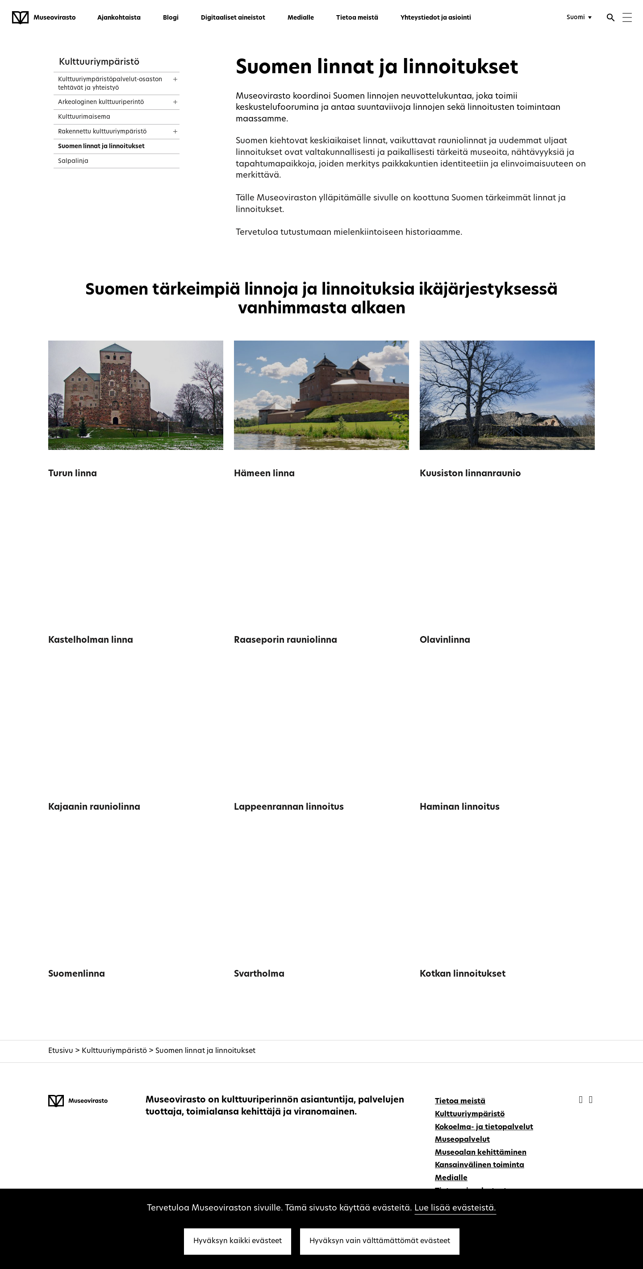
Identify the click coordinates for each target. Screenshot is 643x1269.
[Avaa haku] (610, 18)
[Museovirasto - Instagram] (591, 1100)
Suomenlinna (76, 974)
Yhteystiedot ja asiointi (436, 18)
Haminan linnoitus (460, 807)
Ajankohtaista (119, 18)
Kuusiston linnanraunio (470, 474)
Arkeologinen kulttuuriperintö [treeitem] (101, 102)
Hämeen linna (264, 474)
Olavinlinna (445, 641)
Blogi (171, 18)
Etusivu (60, 1051)
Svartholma (259, 974)
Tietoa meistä (357, 18)
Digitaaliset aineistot (233, 18)
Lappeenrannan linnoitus (289, 807)
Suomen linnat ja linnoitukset (205, 1051)
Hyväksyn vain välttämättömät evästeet (379, 1241)
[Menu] (627, 18)
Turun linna (72, 474)
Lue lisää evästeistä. (455, 1208)
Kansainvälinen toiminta (479, 1165)
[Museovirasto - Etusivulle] (43, 18)
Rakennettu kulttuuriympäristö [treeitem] (102, 132)
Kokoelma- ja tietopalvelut (484, 1127)
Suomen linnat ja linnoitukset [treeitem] (101, 147)
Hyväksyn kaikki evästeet (237, 1241)
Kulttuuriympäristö (99, 62)
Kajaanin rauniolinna (94, 807)
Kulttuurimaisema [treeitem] (84, 117)
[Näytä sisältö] (167, 76)
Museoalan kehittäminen (480, 1153)
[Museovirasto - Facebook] (582, 1100)
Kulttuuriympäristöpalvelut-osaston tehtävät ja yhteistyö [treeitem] (110, 84)
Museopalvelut (462, 1140)
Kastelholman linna (90, 641)
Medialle (301, 18)
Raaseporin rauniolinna (285, 641)
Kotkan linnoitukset (462, 974)
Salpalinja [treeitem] (73, 161)
